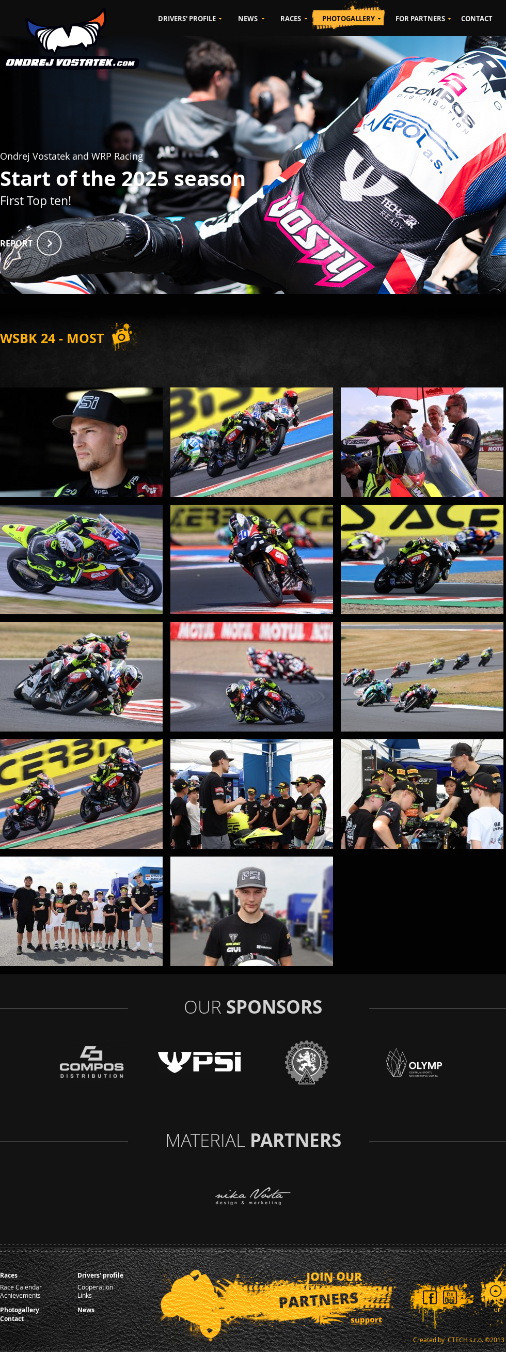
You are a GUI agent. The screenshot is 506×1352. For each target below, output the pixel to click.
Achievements (20, 1295)
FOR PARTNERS (420, 18)
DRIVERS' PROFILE (187, 18)
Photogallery (19, 1310)
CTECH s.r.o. (465, 1339)
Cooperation (95, 1287)
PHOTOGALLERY (348, 18)
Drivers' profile (100, 1275)
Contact (12, 1318)
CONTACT (477, 18)
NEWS (248, 18)
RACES (290, 18)
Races (9, 1275)
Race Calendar (21, 1287)
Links (84, 1295)
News (85, 1310)
